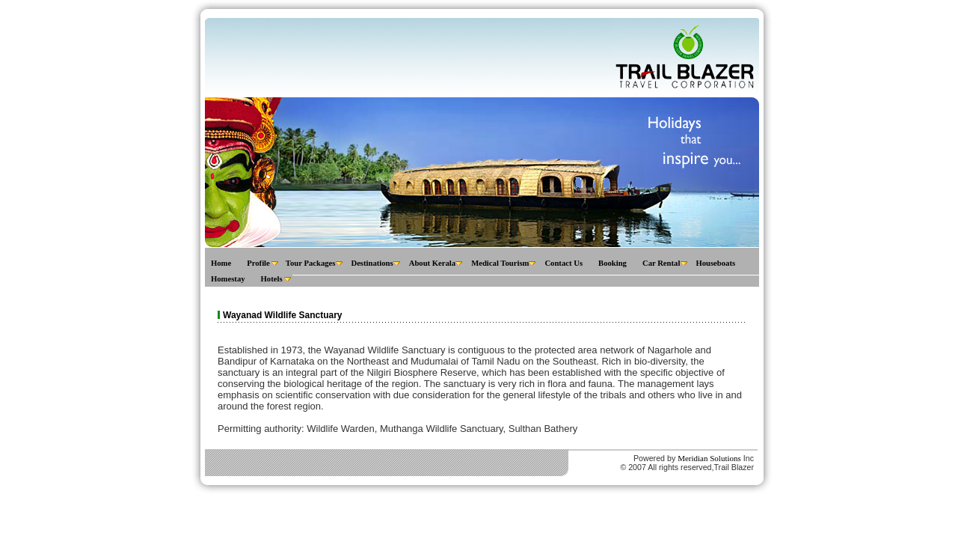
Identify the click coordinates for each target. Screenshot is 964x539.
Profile (258, 263)
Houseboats (715, 263)
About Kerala (432, 263)
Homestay (228, 279)
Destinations (372, 263)
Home (221, 263)
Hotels (272, 279)
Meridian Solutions (709, 458)
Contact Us (563, 263)
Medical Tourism (500, 263)
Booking (612, 263)
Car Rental (661, 263)
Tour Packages (311, 263)
